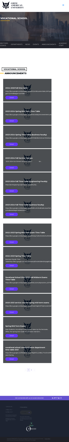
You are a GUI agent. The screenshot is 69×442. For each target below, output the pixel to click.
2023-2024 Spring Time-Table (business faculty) (26, 135)
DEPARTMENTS (16, 44)
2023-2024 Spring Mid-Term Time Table (22, 111)
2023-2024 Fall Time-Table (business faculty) (24, 205)
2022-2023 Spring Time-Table (18, 256)
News (27, 44)
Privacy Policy (47, 438)
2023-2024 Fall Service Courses (19, 158)
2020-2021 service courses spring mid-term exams (27, 303)
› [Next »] (34, 370)
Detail (12, 97)
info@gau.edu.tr (9, 409)
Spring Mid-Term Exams (15, 326)
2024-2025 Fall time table (16, 88)
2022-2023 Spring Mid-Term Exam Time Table (25, 233)
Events (36, 44)
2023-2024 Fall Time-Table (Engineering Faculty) (26, 181)
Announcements (49, 44)
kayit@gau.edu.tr (9, 411)
